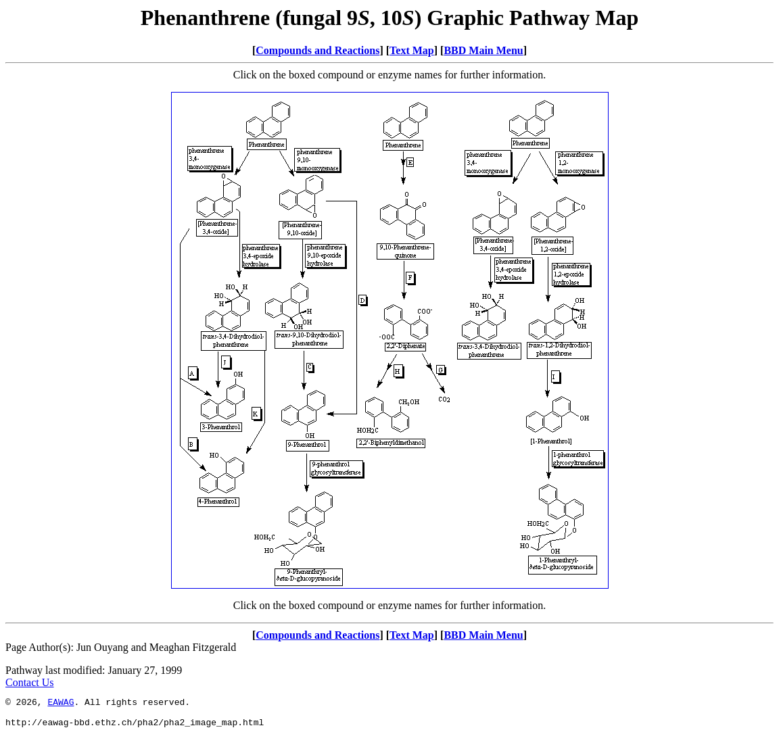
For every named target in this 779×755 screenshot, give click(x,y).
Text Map (412, 50)
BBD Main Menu (483, 50)
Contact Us (29, 682)
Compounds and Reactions (317, 50)
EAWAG (60, 704)
